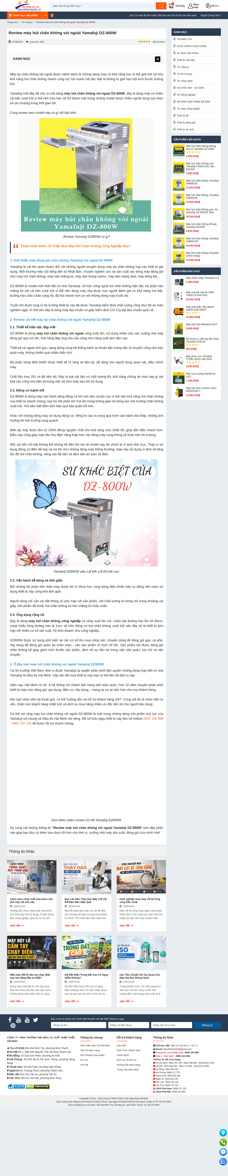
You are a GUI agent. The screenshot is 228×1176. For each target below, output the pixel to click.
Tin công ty (183, 67)
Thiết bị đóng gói (186, 122)
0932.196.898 (190, 1063)
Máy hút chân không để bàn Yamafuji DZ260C (201, 225)
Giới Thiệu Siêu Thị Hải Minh (95, 1045)
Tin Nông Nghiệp (186, 94)
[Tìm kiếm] (161, 5)
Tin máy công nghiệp (188, 108)
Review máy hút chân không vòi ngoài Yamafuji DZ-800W (97, 828)
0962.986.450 (171, 1069)
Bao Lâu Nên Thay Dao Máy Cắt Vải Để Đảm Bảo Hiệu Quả (86, 901)
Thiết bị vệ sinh (185, 129)
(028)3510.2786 (206, 1063)
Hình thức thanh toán (128, 1050)
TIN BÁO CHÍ (184, 39)
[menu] (157, 59)
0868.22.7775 (173, 1072)
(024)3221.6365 (201, 1066)
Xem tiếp (15, 925)
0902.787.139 (175, 1063)
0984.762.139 (171, 1082)
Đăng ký (207, 1025)
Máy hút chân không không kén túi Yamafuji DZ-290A (201, 147)
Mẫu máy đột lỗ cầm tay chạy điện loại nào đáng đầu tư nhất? (30, 976)
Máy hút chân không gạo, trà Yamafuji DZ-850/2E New (202, 211)
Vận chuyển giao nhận (92, 1055)
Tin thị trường (184, 73)
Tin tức (84, 1060)
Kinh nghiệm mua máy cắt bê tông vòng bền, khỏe (140, 901)
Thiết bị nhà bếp (186, 60)
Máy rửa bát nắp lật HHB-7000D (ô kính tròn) (200, 294)
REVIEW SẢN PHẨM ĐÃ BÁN (193, 101)
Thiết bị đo (183, 115)
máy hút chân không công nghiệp (54, 621)
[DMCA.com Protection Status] (38, 1086)
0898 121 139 (179, 1088)
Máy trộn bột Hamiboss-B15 (201, 324)
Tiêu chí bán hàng (90, 1050)
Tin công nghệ (185, 80)
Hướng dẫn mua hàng (128, 1064)
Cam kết (121, 1045)
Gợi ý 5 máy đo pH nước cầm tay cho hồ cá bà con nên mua (175, 15)
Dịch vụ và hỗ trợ (126, 1060)
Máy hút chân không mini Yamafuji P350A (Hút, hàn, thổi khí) (200, 166)
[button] (213, 5)
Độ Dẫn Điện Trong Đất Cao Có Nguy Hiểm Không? (86, 976)
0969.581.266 (171, 1079)
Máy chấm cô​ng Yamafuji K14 (202, 277)
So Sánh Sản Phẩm (188, 53)
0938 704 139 (171, 1085)
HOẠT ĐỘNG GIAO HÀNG (192, 46)
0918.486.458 (170, 1066)
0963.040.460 (173, 1075)
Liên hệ (84, 1064)
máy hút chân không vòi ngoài (60, 333)
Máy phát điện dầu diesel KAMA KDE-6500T (200, 308)
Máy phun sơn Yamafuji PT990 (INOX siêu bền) (199, 357)
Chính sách (123, 1055)
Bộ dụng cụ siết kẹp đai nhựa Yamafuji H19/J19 (202, 340)
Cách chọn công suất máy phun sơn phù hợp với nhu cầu (31, 901)
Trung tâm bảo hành (128, 1069)
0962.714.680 (185, 1066)
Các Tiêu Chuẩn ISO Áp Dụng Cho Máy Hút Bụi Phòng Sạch (140, 976)
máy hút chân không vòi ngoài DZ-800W (94, 93)
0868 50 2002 (178, 1092)
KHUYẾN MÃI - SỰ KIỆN (190, 87)
